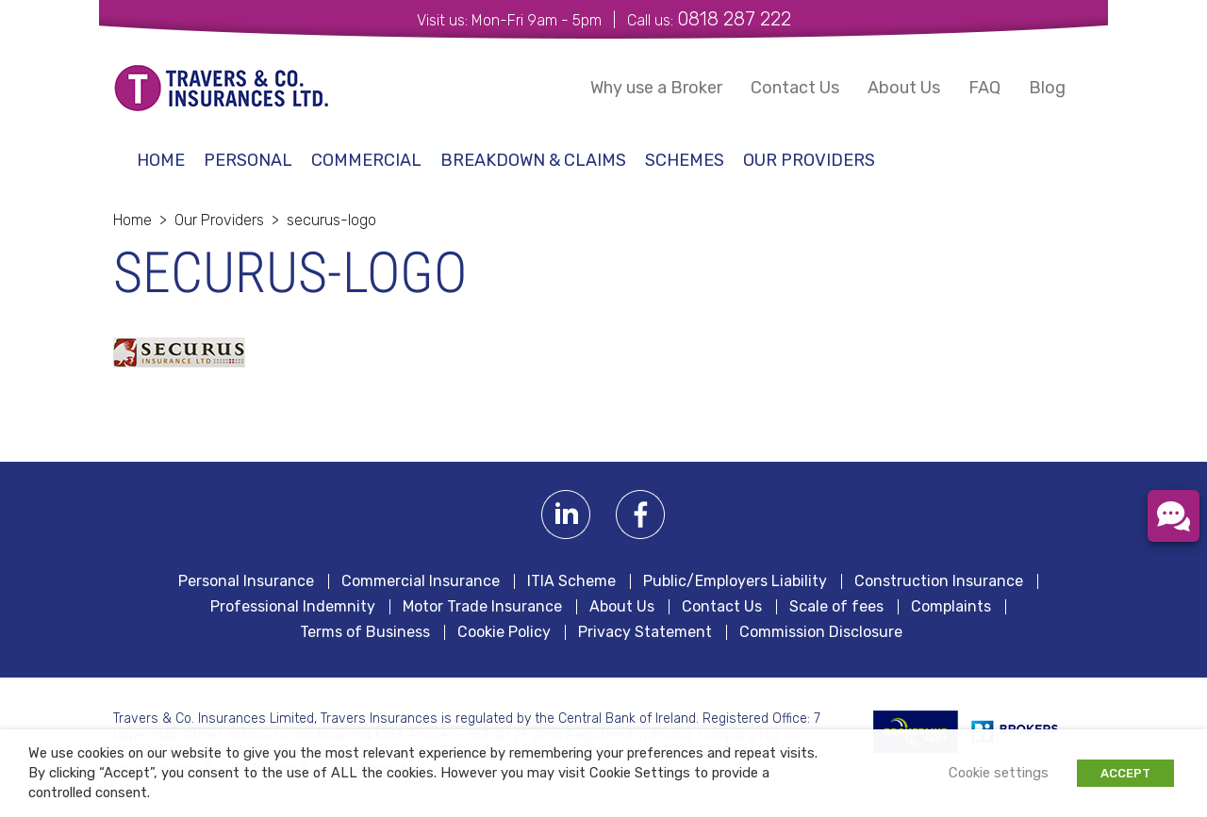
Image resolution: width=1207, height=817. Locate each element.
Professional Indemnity (292, 606)
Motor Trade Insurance (482, 606)
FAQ (984, 87)
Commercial (366, 160)
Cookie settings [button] (999, 772)
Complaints (951, 606)
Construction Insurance (938, 581)
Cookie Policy (504, 632)
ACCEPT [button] (1125, 773)
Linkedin (566, 515)
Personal (248, 160)
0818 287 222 (734, 19)
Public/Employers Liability (735, 581)
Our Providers (809, 160)
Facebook (641, 515)
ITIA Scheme (571, 581)
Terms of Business (365, 632)
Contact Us (795, 87)
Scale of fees (836, 606)
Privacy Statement (645, 632)
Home (161, 160)
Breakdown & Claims (533, 160)
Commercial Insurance (420, 581)
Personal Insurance (246, 581)
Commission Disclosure (820, 632)
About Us (904, 87)
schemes (684, 160)
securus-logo (331, 220)
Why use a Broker (656, 87)
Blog (1047, 87)
